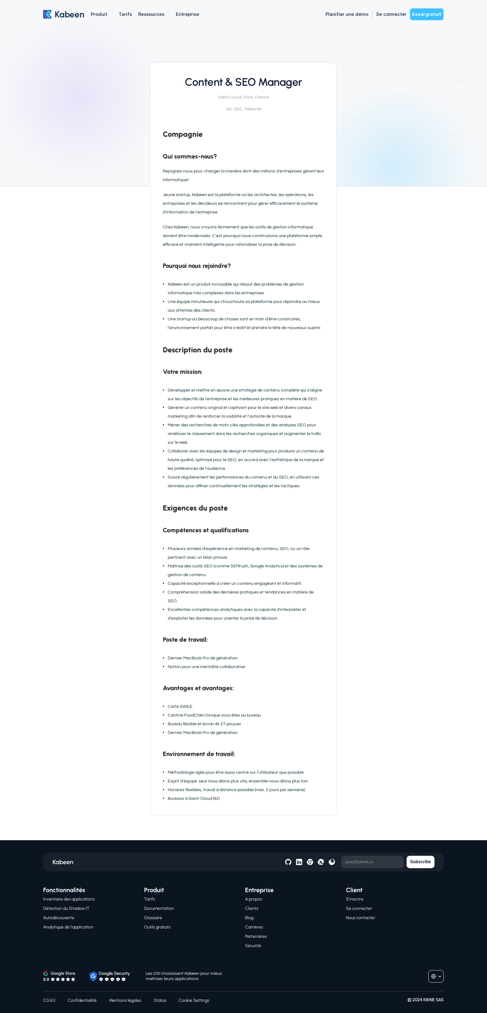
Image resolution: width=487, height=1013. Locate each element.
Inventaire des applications (69, 899)
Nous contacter (360, 917)
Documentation (159, 908)
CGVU (49, 1000)
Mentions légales (125, 1000)
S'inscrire (354, 899)
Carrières (254, 927)
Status (160, 1000)
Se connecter (359, 908)
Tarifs (149, 899)
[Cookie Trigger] (194, 1000)
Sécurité (253, 945)
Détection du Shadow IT (66, 908)
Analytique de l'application (68, 927)
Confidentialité (82, 1000)
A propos (253, 899)
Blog (249, 917)
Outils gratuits (157, 927)
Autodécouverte (58, 917)
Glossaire (153, 917)
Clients (251, 908)
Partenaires (256, 936)
